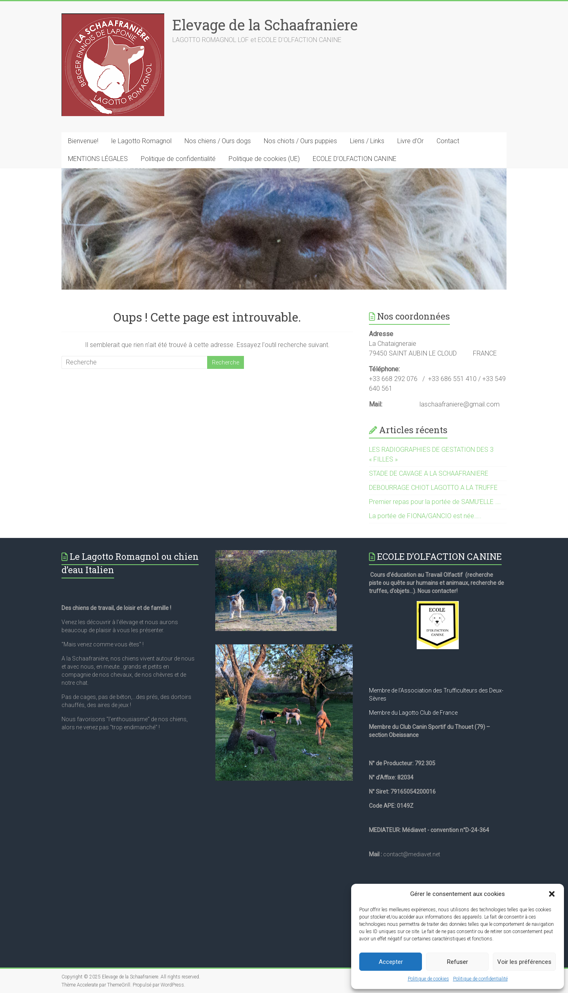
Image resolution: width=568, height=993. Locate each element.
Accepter (391, 961)
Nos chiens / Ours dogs (217, 141)
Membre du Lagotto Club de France (413, 712)
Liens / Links (367, 141)
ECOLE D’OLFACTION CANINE (354, 159)
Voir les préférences (524, 961)
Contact (448, 141)
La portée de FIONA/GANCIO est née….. (425, 516)
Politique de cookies (428, 979)
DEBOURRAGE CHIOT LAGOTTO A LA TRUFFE (433, 487)
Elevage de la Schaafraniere (265, 24)
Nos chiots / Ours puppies (300, 141)
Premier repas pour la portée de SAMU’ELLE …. (435, 502)
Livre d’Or (410, 141)
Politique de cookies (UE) (264, 159)
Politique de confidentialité (480, 979)
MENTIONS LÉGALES (98, 159)
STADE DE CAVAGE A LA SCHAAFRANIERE (428, 473)
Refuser (457, 961)
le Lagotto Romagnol (141, 141)
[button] (552, 894)
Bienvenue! (83, 141)
